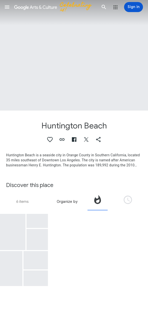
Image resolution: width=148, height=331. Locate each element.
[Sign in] (133, 7)
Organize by (67, 201)
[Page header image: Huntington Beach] (74, 55)
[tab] (97, 201)
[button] (7, 7)
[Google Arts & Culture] (55, 7)
